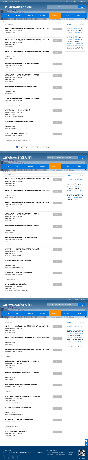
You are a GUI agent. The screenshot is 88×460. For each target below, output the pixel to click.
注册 (67, 1)
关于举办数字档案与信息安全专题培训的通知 (75, 191)
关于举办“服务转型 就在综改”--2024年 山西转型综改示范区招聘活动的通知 (75, 180)
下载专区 (78, 15)
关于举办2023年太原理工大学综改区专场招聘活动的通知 (75, 29)
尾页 (32, 147)
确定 (49, 147)
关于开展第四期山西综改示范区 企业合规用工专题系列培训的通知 (75, 187)
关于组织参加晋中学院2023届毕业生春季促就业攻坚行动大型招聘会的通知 (75, 183)
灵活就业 (66, 15)
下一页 (37, 147)
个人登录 (70, 1)
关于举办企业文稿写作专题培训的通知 (75, 48)
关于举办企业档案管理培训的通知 (75, 338)
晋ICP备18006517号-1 (50, 454)
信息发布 (42, 15)
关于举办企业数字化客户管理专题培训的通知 (75, 342)
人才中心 (18, 15)
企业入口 (76, 1)
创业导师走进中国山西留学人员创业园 (75, 334)
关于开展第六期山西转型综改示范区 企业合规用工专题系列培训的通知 (75, 195)
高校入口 (82, 1)
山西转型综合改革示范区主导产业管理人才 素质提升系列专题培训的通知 (75, 40)
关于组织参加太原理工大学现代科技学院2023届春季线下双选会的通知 (75, 345)
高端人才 (30, 15)
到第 (41, 147)
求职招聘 (54, 15)
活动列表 (13, 21)
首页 (7, 15)
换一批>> (82, 24)
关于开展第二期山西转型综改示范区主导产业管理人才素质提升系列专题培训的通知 (75, 198)
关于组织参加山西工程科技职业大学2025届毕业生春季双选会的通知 (75, 44)
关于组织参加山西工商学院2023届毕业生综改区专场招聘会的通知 (75, 33)
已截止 (56, 28)
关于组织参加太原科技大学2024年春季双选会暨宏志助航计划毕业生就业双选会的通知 (75, 37)
